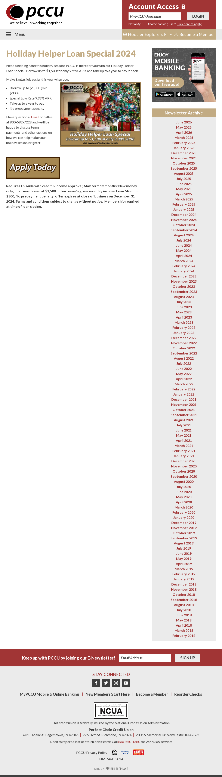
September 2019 (184, 538)
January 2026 (183, 148)
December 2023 (183, 276)
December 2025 (183, 153)
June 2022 (184, 368)
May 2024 (183, 250)
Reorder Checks (188, 694)
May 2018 (183, 620)
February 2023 (183, 327)
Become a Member (152, 694)
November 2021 (184, 404)
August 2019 (184, 543)
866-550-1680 (129, 742)
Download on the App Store (185, 94)
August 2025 (184, 173)
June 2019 (184, 553)
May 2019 (183, 558)
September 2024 (184, 230)
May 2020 (183, 497)
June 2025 (184, 184)
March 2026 (184, 137)
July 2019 (183, 548)
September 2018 (184, 600)
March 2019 (184, 569)
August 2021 (184, 420)
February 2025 (183, 204)
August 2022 (184, 358)
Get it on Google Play (164, 94)
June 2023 (184, 307)
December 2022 (183, 338)
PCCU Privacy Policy (91, 752)
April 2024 (184, 256)
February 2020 (183, 512)
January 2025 (183, 209)
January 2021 (183, 456)
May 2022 (183, 374)
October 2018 (184, 594)
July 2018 (183, 610)
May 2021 (183, 435)
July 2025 (183, 178)
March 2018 (184, 630)
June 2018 (184, 615)
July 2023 (183, 302)
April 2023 (184, 317)
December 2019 (183, 522)
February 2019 (183, 574)
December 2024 (183, 214)
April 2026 (184, 132)
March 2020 (184, 507)
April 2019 (184, 564)
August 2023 (184, 297)
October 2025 (184, 163)
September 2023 (184, 291)
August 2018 (184, 605)
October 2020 (184, 471)
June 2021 (184, 430)
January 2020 (183, 517)
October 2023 (184, 286)
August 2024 (184, 235)
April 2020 (184, 502)
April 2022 (184, 379)
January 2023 (183, 333)
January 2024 (183, 271)
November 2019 (184, 528)
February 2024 (183, 266)
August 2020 (184, 481)
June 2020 (184, 492)
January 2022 (183, 394)
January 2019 (183, 579)
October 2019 (184, 533)
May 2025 (183, 189)
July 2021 (183, 425)
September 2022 (184, 353)
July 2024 (183, 240)
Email (35, 117)
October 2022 (184, 348)
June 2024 (184, 245)
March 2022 (184, 384)
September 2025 (184, 168)
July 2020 (183, 487)
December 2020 (183, 461)
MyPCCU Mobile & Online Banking (49, 694)
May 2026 (183, 127)
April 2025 (184, 194)
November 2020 (184, 466)
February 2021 (183, 451)
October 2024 (184, 225)
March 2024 (184, 261)
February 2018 (183, 635)
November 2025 (184, 158)
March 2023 (184, 322)
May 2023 (183, 312)
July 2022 (183, 363)
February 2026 (183, 143)
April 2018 (184, 625)
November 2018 (184, 589)
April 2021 (184, 440)
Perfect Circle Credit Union (111, 730)
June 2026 (184, 122)
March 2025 (184, 199)
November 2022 (184, 343)
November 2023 (184, 281)
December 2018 (183, 584)
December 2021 (183, 399)
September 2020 (184, 476)
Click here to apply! (189, 24)
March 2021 (184, 445)
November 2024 (184, 220)
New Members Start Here (108, 694)
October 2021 (184, 410)
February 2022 (183, 389)
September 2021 (184, 415)
